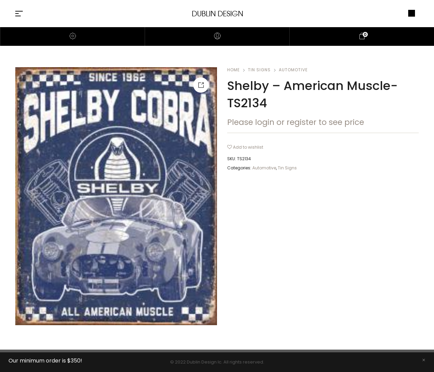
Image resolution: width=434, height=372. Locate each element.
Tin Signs (259, 70)
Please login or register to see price (295, 122)
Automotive (293, 70)
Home (233, 70)
